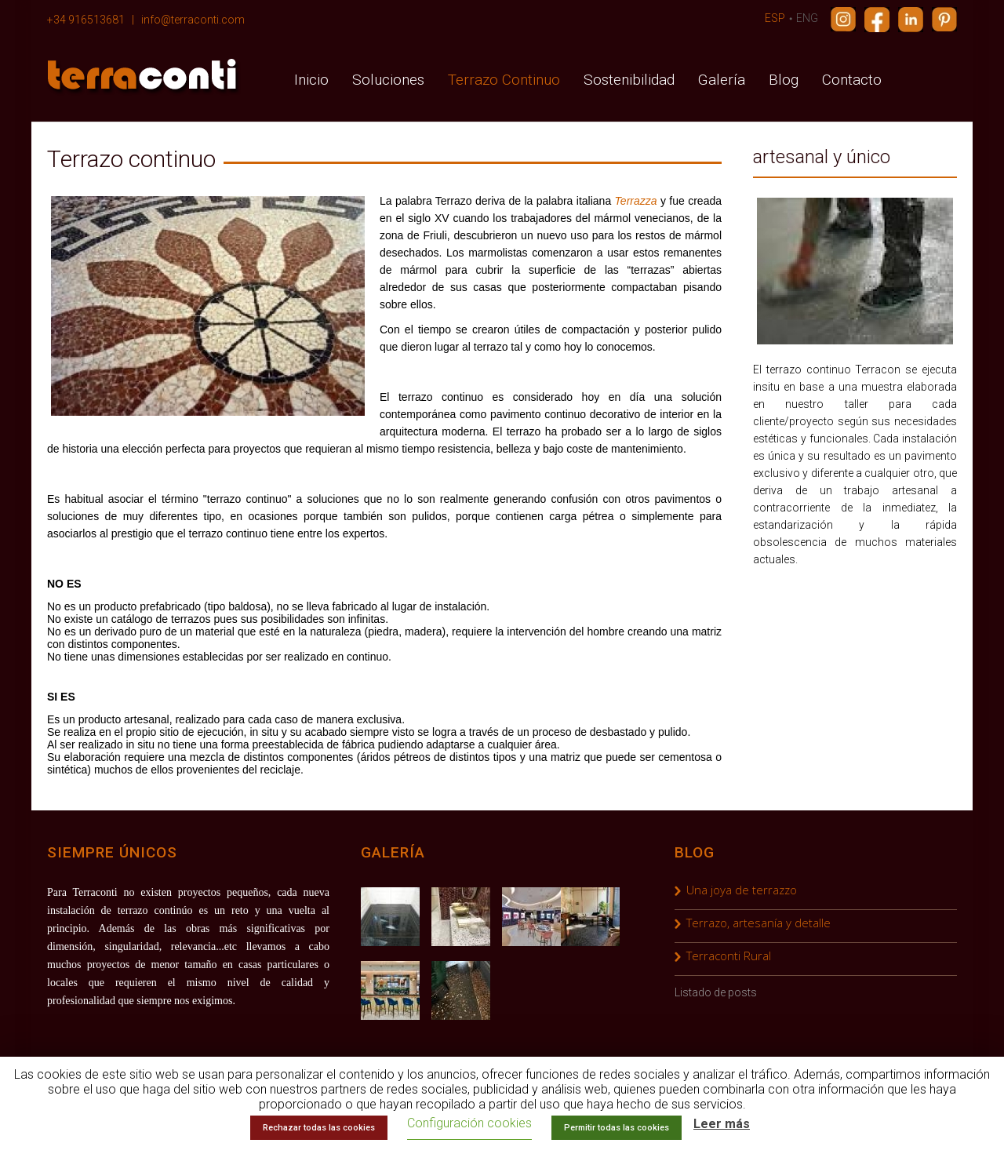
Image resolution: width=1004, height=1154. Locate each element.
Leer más (721, 1123)
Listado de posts (716, 992)
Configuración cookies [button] (469, 1123)
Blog (783, 80)
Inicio (311, 80)
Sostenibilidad (629, 80)
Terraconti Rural (728, 955)
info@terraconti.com (193, 19)
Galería (721, 80)
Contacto (852, 80)
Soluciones (388, 80)
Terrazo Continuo (504, 80)
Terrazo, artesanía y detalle (758, 922)
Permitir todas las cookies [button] (616, 1128)
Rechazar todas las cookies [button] (319, 1128)
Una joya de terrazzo (741, 889)
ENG (807, 18)
